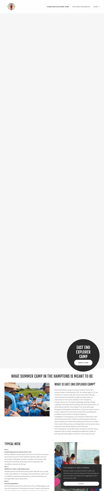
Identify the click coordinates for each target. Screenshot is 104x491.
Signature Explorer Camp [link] (58, 7)
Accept (81, 484)
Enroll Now (83, 363)
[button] (97, 6)
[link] (11, 6)
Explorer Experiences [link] (81, 7)
